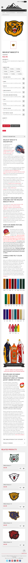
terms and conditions (19, 434)
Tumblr (15, 561)
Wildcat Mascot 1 (7, 465)
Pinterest (12, 561)
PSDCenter (21, 558)
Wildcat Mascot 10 (7, 504)
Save (5, 130)
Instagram (20, 561)
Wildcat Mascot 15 (7, 542)
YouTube (17, 561)
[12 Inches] (19, 74)
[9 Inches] (18, 71)
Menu (25, 1)
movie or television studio (14, 205)
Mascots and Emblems (10, 12)
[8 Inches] (12, 71)
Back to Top (24, 553)
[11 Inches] (12, 74)
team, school (13, 204)
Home (3, 12)
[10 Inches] (5, 74)
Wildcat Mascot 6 (7, 484)
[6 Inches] (18, 69)
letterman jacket (7, 150)
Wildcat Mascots (20, 12)
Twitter (7, 561)
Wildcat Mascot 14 (7, 523)
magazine (5, 208)
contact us (5, 217)
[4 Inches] (5, 69)
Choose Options (20, 468)
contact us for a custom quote (14, 183)
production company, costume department (12, 207)
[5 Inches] (12, 69)
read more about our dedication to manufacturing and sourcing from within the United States (14, 172)
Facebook (10, 561)
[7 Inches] (5, 71)
